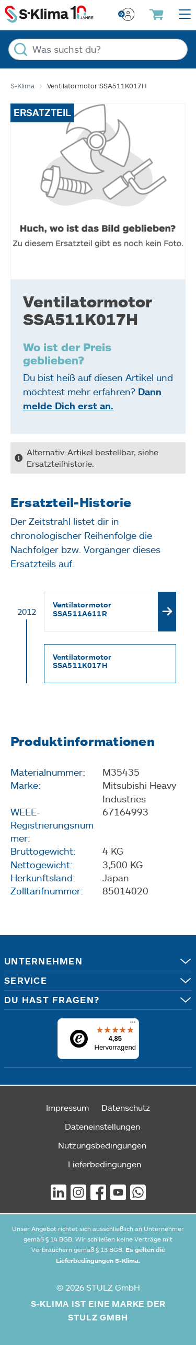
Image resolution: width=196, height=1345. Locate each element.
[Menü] (132, 1024)
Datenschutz (125, 1107)
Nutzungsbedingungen (102, 1145)
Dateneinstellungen (102, 1126)
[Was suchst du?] (98, 49)
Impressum (67, 1107)
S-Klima (22, 86)
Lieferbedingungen (104, 1164)
